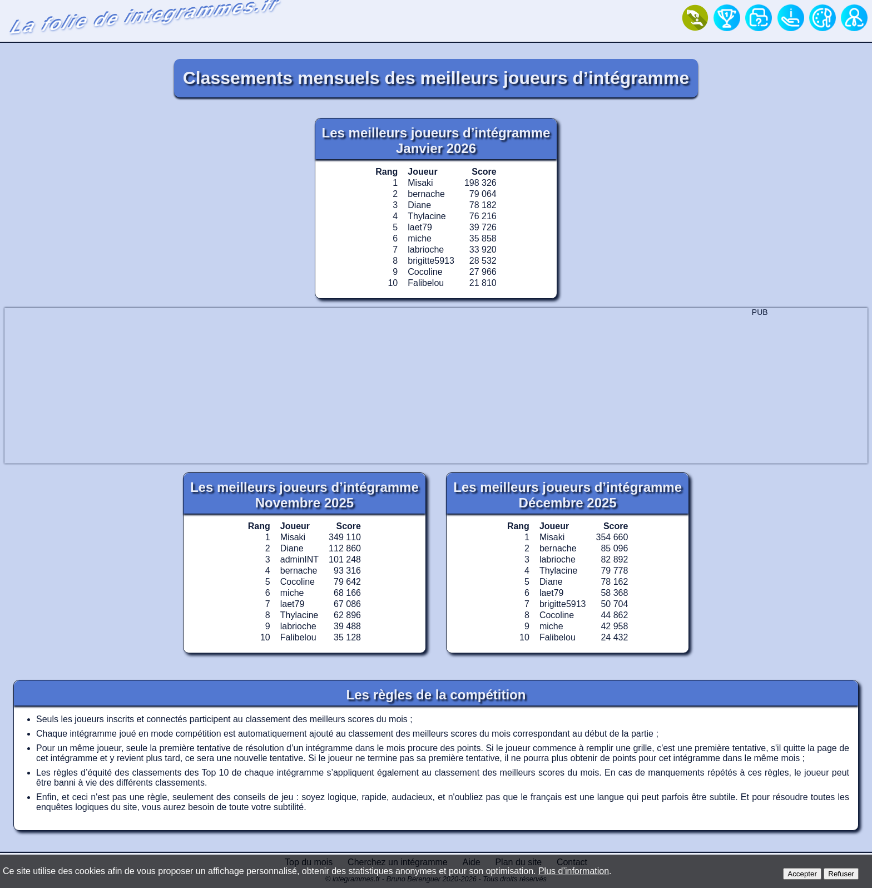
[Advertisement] (436, 385)
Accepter (802, 874)
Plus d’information (573, 871)
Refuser (841, 874)
